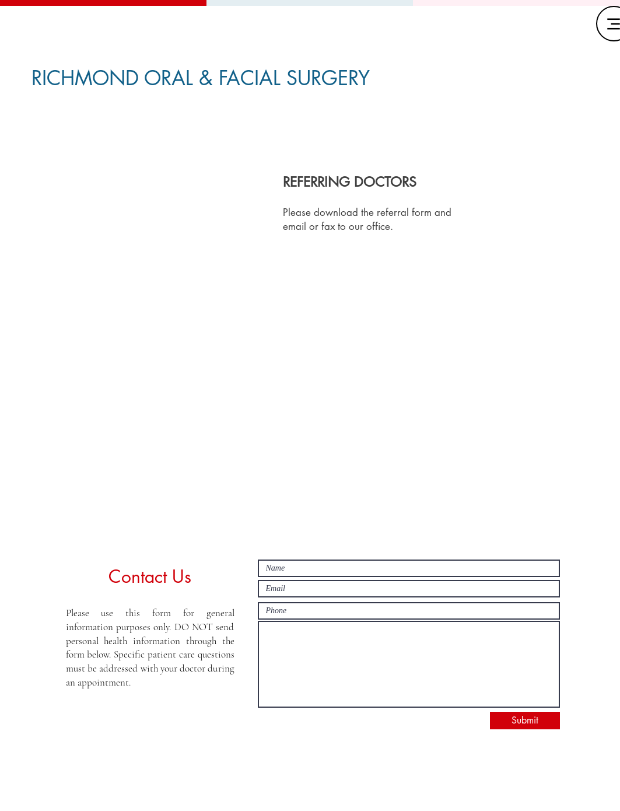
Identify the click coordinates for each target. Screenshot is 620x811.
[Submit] (525, 720)
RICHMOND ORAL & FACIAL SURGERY (200, 78)
